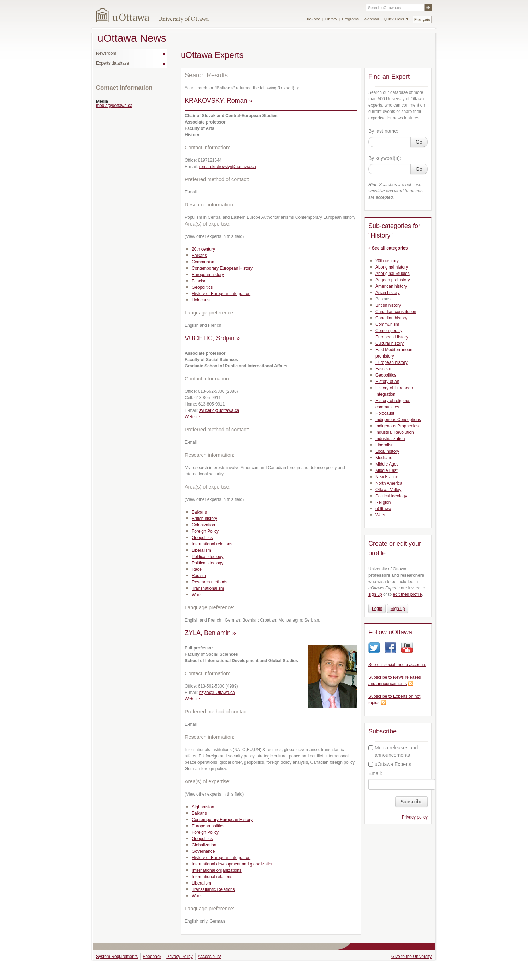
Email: (375, 773)
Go (419, 142)
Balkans (199, 255)
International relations (212, 543)
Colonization (203, 524)
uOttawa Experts (389, 764)
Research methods (209, 582)
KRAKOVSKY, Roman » (219, 100)
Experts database (112, 63)
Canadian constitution (395, 311)
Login (377, 608)
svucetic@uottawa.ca (219, 410)
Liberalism (201, 550)
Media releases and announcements (393, 751)
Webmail (371, 19)
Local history (387, 451)
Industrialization (390, 438)
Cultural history (389, 343)
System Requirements (117, 956)
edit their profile (407, 594)
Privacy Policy (179, 956)
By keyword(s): (384, 158)
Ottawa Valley (388, 489)
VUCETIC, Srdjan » (212, 338)
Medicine (383, 457)
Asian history (387, 292)
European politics (208, 825)
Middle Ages (386, 464)
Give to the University (411, 956)
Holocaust (201, 300)
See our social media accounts (397, 664)
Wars (197, 594)
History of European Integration (221, 293)
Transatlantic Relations (213, 889)
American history (391, 286)
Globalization (204, 845)
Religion (383, 502)
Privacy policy (415, 817)
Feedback (152, 956)
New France (386, 476)
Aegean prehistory (392, 279)
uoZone (313, 19)
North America (388, 483)
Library (331, 19)
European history (208, 274)
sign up (375, 594)
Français (422, 19)
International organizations (217, 870)
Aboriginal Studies (392, 273)
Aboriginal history (391, 267)
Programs (350, 19)
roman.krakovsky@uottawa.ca (227, 166)
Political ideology (207, 556)
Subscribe (411, 801)
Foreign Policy (205, 531)
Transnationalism (208, 588)
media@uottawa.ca (114, 105)
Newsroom (106, 53)
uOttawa (383, 508)
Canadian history (391, 318)
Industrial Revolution (394, 432)
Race (197, 569)
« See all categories (388, 248)
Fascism (200, 280)
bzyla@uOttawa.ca (217, 692)
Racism (199, 575)
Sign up (398, 608)
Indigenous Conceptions (398, 419)
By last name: (383, 131)
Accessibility (209, 956)
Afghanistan (203, 806)
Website (192, 416)
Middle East (386, 470)
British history (204, 518)
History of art (387, 381)
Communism (203, 261)
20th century (203, 249)
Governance (203, 851)
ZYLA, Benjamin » (210, 632)
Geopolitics (202, 287)
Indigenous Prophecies (397, 426)
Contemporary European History (222, 268)
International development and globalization (233, 864)
